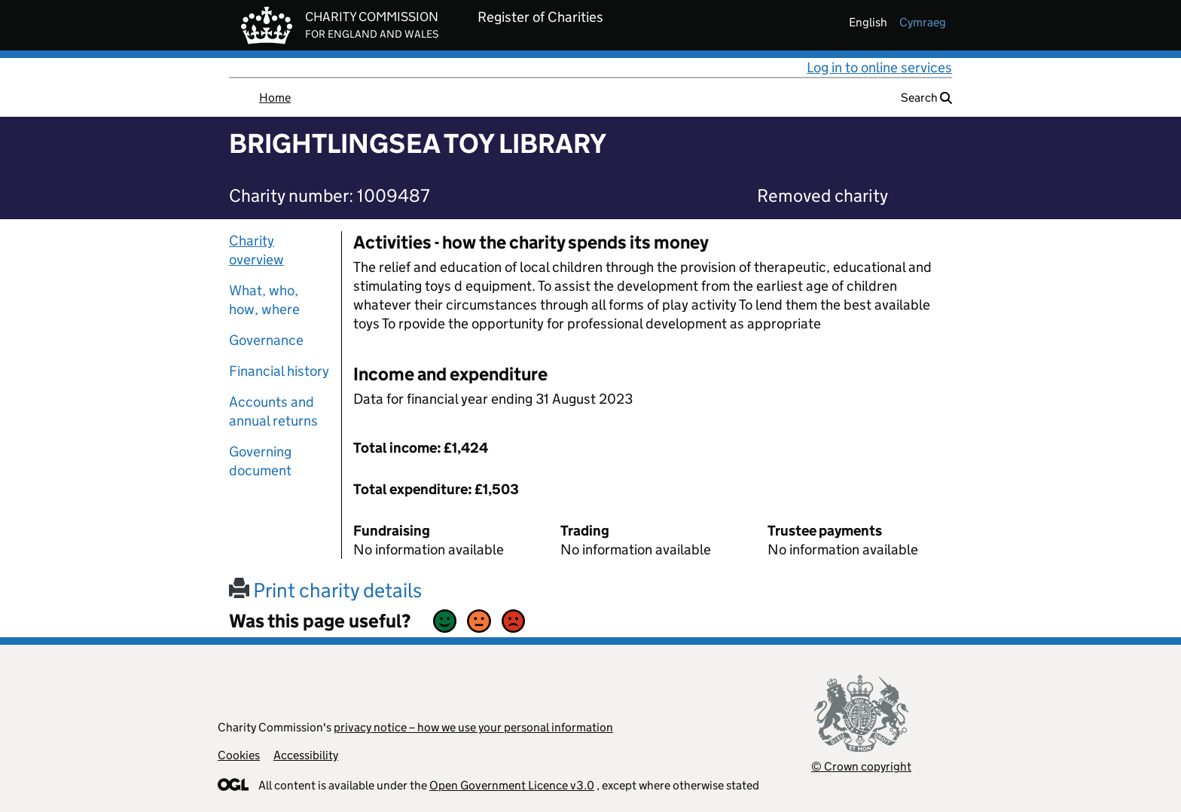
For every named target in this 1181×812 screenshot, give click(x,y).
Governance (266, 340)
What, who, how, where (264, 300)
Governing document (260, 461)
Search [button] (926, 97)
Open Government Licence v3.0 (511, 785)
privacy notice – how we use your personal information (473, 727)
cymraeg (922, 22)
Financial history (279, 371)
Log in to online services (879, 67)
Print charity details (325, 590)
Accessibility (305, 755)
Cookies (239, 755)
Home (275, 97)
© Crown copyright (861, 766)
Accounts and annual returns (273, 411)
